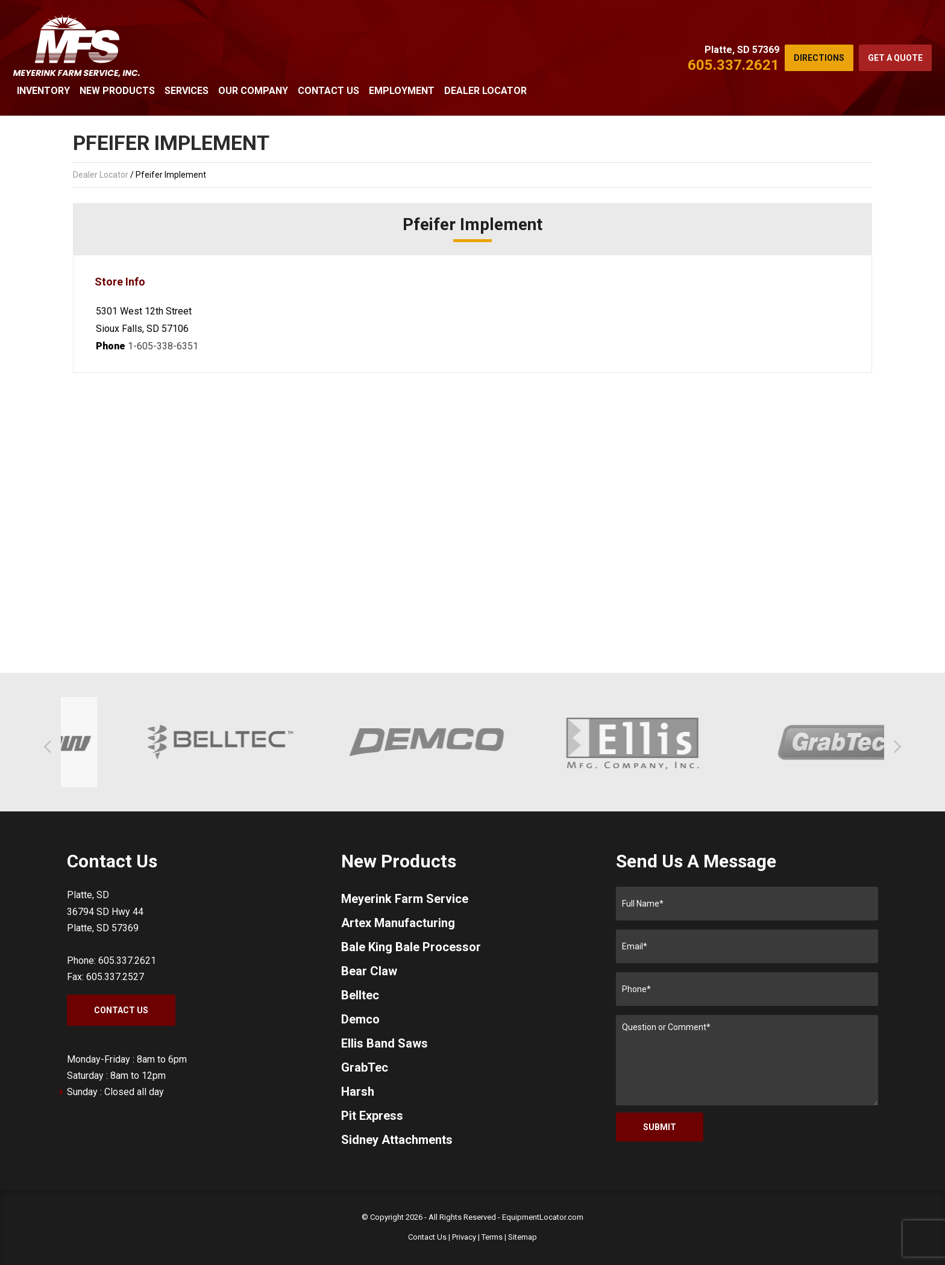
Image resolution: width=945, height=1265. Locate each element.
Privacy (464, 1237)
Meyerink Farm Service (404, 899)
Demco (360, 1019)
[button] (50, 746)
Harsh (357, 1091)
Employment (402, 90)
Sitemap (522, 1237)
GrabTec (364, 1067)
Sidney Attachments (397, 1139)
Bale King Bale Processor (411, 947)
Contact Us (328, 90)
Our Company (253, 90)
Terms (492, 1237)
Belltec (360, 995)
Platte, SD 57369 (742, 49)
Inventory (43, 90)
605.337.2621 (733, 65)
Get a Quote (895, 58)
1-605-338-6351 (163, 346)
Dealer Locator (485, 90)
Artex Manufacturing (398, 923)
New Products (117, 90)
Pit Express (372, 1115)
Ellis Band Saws (384, 1043)
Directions (819, 58)
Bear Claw (369, 971)
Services (187, 90)
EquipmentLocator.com (542, 1217)
